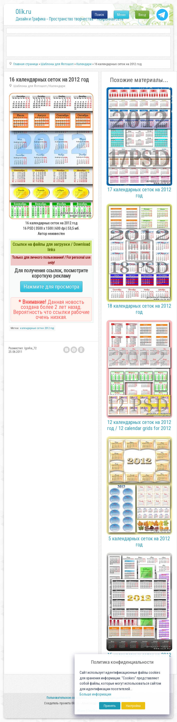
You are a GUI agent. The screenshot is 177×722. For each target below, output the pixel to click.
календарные (28, 328)
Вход (142, 15)
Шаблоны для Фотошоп (30, 86)
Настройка (133, 706)
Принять (110, 706)
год (52, 328)
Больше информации (95, 694)
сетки (40, 328)
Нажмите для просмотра (51, 286)
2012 (47, 328)
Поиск (99, 15)
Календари (57, 86)
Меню (121, 15)
